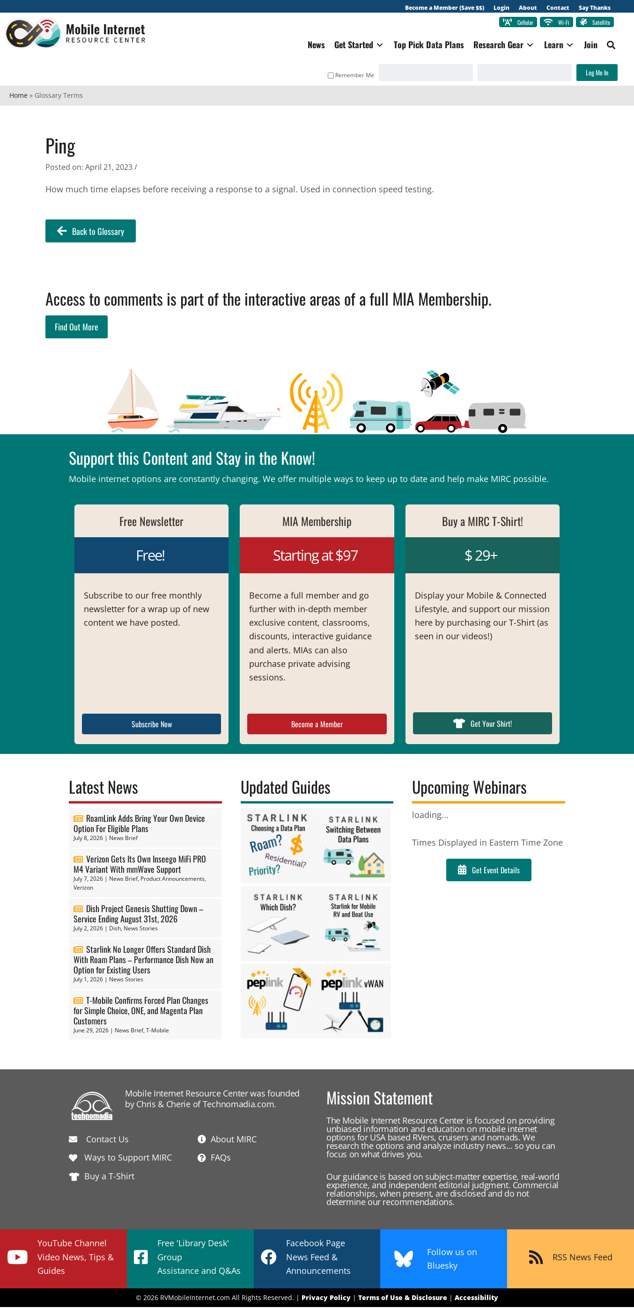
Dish (115, 930)
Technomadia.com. (239, 1105)
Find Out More (76, 328)
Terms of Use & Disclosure (402, 1298)
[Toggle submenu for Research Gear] (525, 46)
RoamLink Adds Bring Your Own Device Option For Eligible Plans (139, 824)
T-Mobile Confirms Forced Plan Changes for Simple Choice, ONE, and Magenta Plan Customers (141, 1011)
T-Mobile (157, 1031)
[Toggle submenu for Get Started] (375, 46)
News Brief (123, 839)
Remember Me (346, 76)
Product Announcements (172, 880)
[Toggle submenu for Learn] (565, 46)
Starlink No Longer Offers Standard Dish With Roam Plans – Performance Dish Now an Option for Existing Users (144, 960)
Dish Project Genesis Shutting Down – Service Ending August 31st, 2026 (138, 915)
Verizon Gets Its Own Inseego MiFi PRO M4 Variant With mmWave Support (140, 865)
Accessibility (476, 1298)
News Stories (141, 930)
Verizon (83, 889)
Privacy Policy (326, 1298)
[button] (606, 46)
